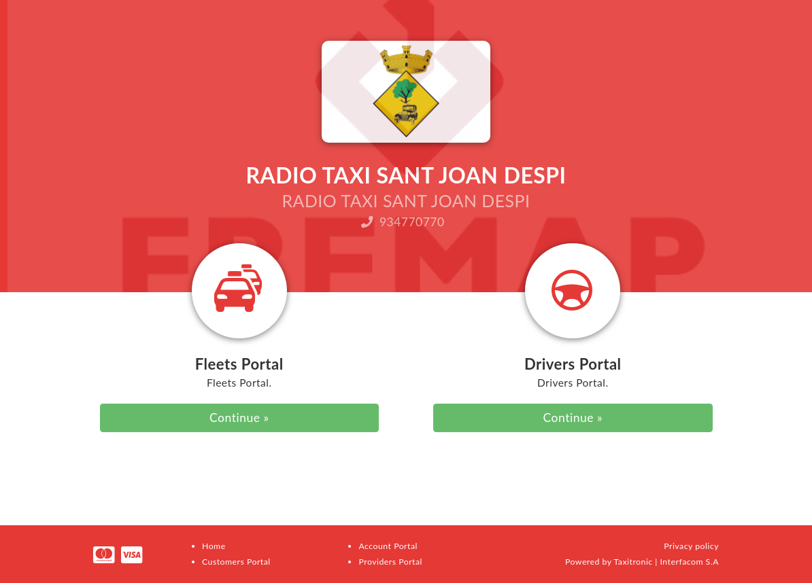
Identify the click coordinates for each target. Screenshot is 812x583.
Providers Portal (390, 561)
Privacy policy (691, 546)
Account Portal (387, 546)
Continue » (239, 417)
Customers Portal (236, 561)
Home (214, 546)
